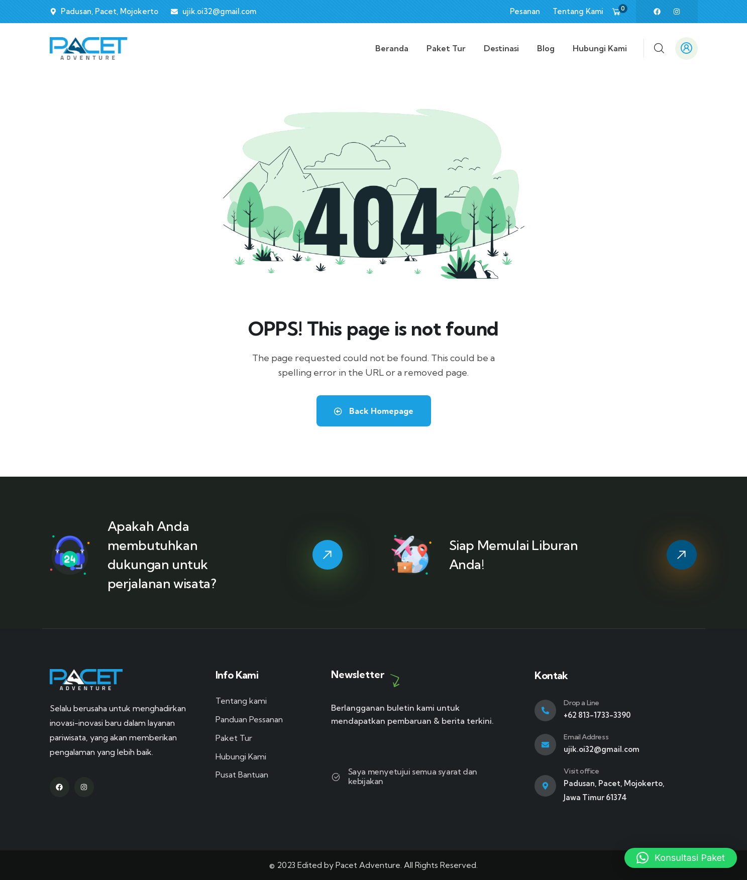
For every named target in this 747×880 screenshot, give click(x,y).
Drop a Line (581, 702)
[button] (680, 858)
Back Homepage (373, 411)
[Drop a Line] (545, 710)
